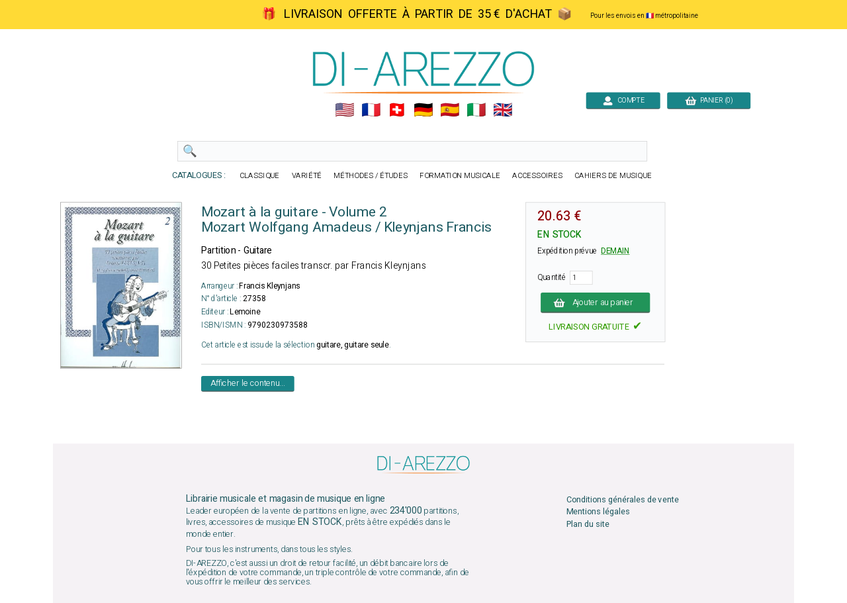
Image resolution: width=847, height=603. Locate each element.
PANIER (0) (709, 100)
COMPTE (623, 100)
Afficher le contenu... (247, 383)
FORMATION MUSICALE (460, 175)
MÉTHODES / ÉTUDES (371, 175)
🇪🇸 (449, 110)
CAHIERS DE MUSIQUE (613, 175)
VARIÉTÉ (307, 175)
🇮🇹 (476, 110)
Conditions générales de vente (622, 500)
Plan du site (587, 524)
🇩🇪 (423, 110)
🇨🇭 (396, 110)
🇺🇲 (344, 110)
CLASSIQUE (259, 175)
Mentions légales (598, 512)
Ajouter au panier (595, 302)
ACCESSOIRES (537, 175)
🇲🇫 (370, 110)
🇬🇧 (502, 110)
